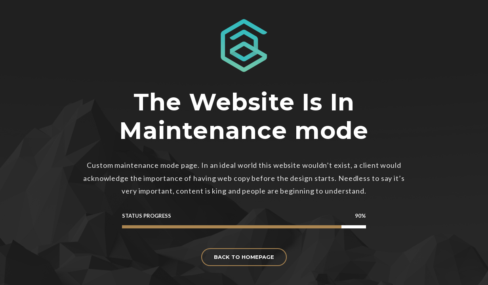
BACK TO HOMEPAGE (244, 257)
